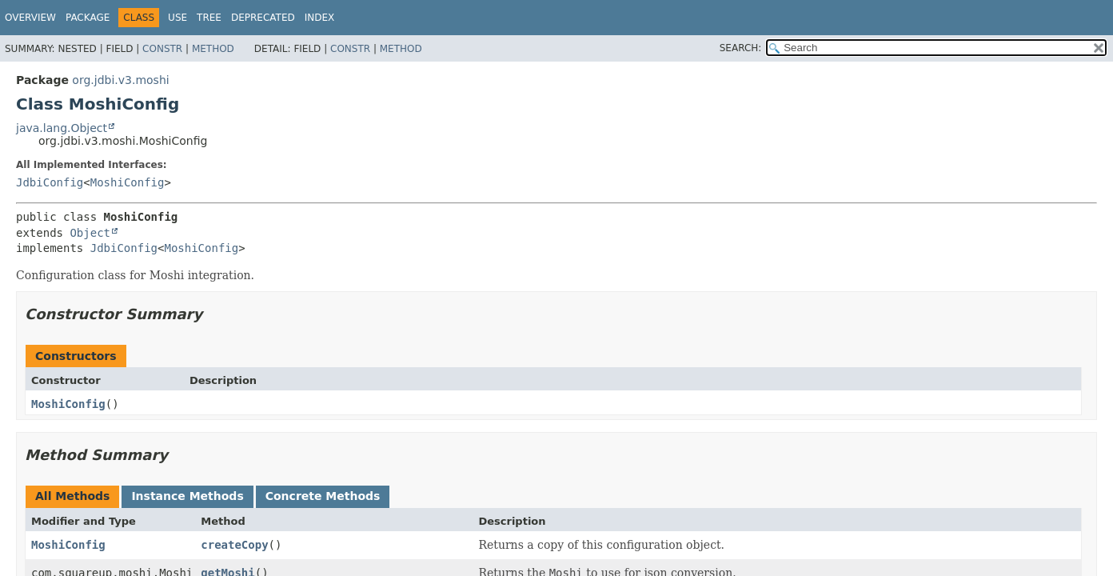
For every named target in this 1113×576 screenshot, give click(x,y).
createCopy (234, 544)
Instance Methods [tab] (187, 496)
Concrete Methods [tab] (323, 496)
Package (88, 17)
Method (213, 48)
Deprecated (263, 17)
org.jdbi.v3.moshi (120, 80)
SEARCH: (741, 48)
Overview (30, 17)
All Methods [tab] (72, 496)
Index (320, 17)
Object (90, 232)
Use (177, 17)
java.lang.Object (61, 128)
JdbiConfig (49, 182)
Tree (209, 17)
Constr (162, 48)
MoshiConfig (127, 182)
